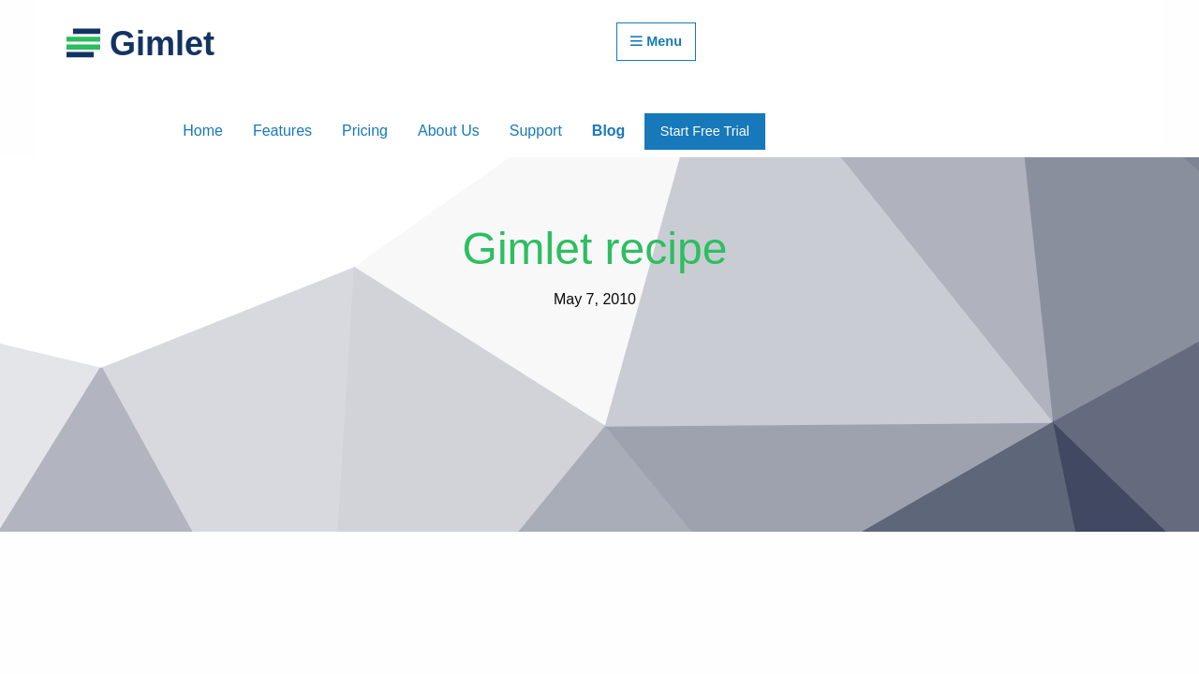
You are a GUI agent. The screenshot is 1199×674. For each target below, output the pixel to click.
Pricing (365, 131)
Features (282, 131)
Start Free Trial (704, 131)
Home (203, 131)
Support (536, 131)
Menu (656, 41)
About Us (449, 131)
